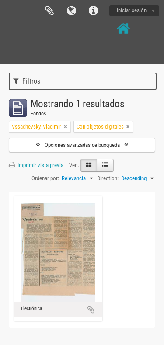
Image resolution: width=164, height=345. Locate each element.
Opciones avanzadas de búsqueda (82, 145)
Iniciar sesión (132, 10)
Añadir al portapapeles (91, 309)
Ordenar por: (45, 178)
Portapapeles (49, 11)
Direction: (108, 178)
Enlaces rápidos (93, 11)
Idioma (71, 11)
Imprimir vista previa (36, 165)
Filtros (26, 81)
